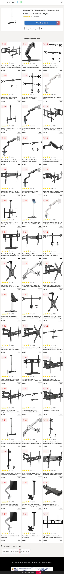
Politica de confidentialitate (32, 562)
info (19, 70)
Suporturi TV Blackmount (11, 552)
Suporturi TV (25, 552)
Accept (39, 572)
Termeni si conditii (17, 562)
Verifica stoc (48, 23)
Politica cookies (47, 562)
